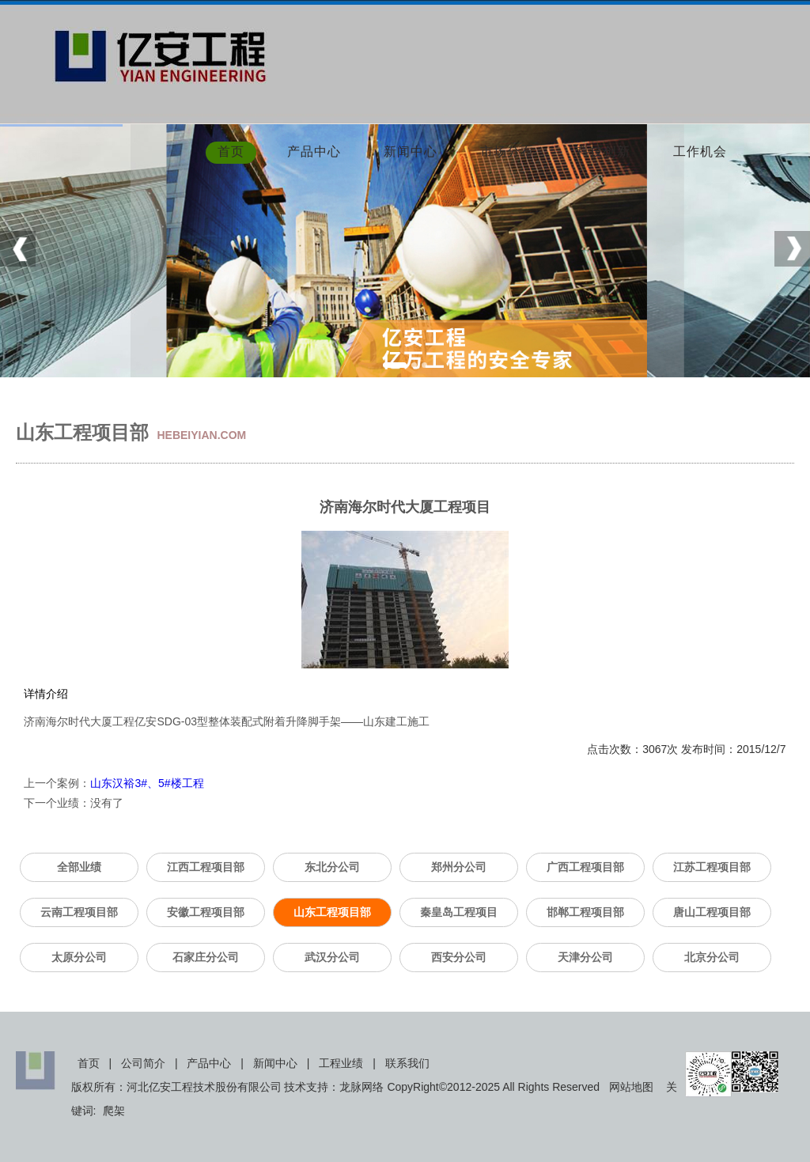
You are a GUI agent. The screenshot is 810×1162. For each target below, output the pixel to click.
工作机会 (700, 152)
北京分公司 (712, 957)
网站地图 (631, 1087)
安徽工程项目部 (205, 912)
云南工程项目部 (79, 912)
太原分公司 (79, 957)
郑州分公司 (458, 867)
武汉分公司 (332, 957)
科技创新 (603, 152)
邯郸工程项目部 (585, 912)
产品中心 (314, 152)
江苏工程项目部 (712, 867)
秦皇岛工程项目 (459, 912)
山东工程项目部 (332, 912)
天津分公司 (585, 957)
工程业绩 (341, 1063)
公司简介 (143, 1063)
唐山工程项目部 (712, 912)
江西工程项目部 (205, 867)
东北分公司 (332, 867)
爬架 (114, 1110)
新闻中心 (410, 152)
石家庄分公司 (205, 957)
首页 (231, 152)
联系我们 (407, 1063)
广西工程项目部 (585, 867)
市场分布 (507, 152)
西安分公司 (458, 957)
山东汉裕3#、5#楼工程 (146, 783)
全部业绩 (79, 867)
